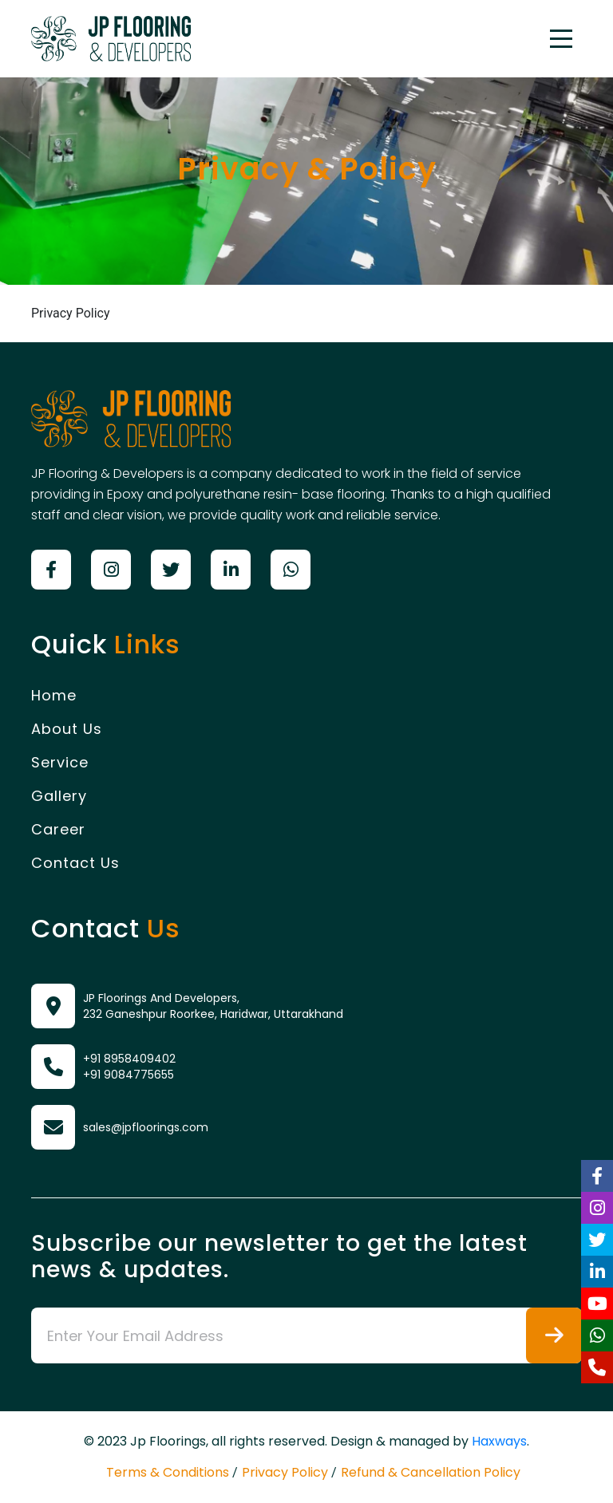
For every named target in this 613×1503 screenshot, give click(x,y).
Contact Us (75, 863)
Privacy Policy (285, 1472)
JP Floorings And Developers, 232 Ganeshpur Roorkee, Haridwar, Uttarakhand (213, 1006)
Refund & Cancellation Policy (430, 1472)
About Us (66, 729)
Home (54, 695)
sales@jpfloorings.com (145, 1127)
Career (58, 829)
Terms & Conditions (167, 1472)
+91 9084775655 (128, 1075)
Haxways (499, 1441)
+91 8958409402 (129, 1059)
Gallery (59, 796)
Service (60, 762)
